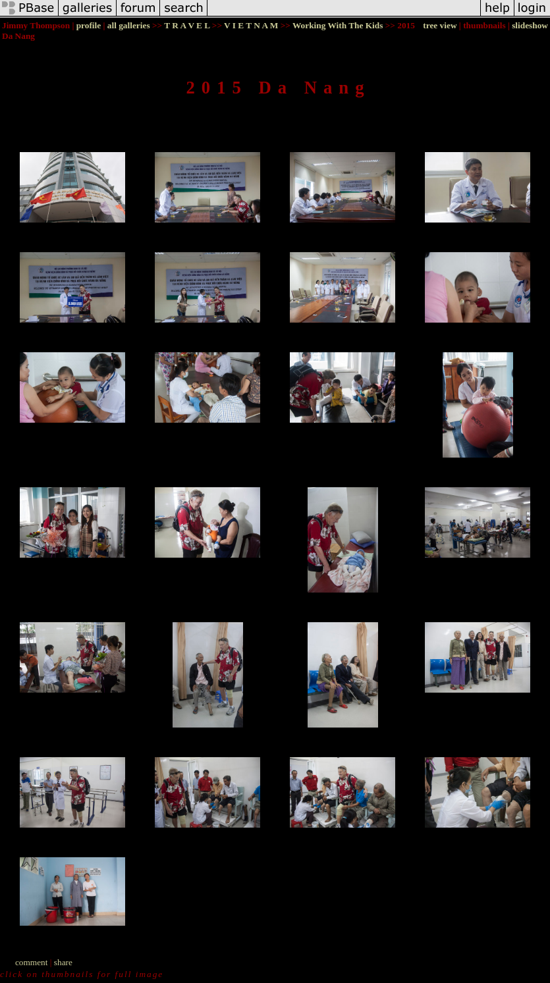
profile (88, 25)
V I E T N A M (251, 25)
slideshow (530, 25)
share (63, 962)
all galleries (128, 25)
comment (31, 962)
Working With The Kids (337, 25)
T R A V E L (186, 25)
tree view (439, 25)
